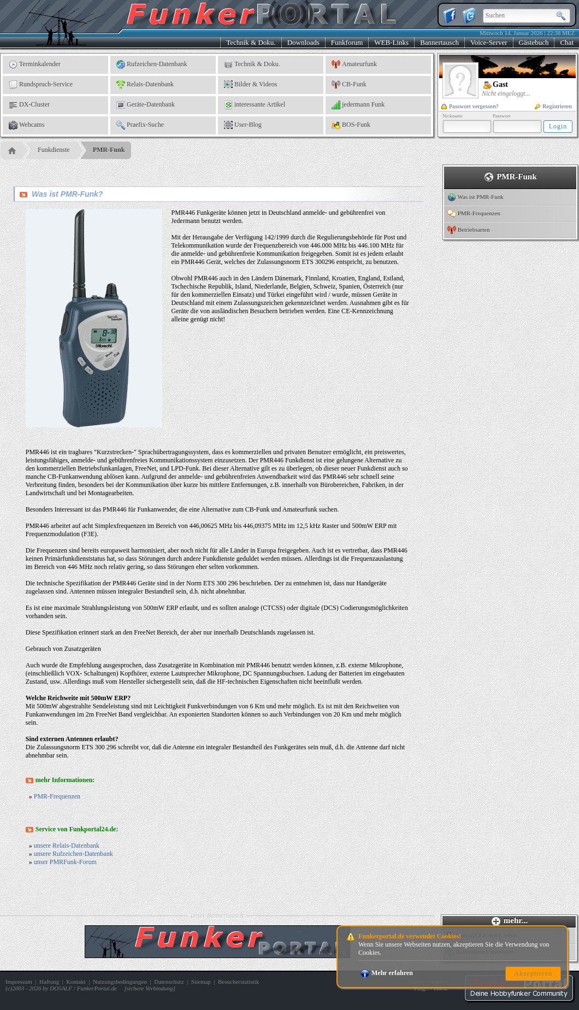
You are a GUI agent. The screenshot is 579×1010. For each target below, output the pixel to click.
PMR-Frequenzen (57, 796)
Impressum (18, 981)
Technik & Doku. (250, 42)
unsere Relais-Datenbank (66, 845)
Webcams (26, 125)
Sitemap (201, 981)
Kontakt (75, 981)
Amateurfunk (354, 64)
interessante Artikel (254, 105)
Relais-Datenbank (145, 84)
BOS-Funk (351, 125)
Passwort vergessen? (470, 106)
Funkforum (347, 42)
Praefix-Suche (140, 125)
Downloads (303, 42)
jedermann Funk (358, 105)
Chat (567, 42)
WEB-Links (391, 42)
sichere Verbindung (150, 988)
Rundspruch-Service (41, 84)
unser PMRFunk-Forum (65, 862)
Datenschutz (169, 981)
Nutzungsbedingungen (120, 981)
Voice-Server (488, 42)
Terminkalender (35, 64)
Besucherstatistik (238, 981)
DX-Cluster (29, 105)
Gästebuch (534, 42)
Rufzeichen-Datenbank (151, 64)
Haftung (49, 981)
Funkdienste (54, 150)
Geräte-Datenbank (145, 105)
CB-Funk (349, 84)
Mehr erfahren (387, 973)
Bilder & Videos (250, 84)
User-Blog (243, 125)
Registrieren (553, 106)
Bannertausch (439, 42)
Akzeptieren (533, 973)
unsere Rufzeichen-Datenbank (73, 854)
